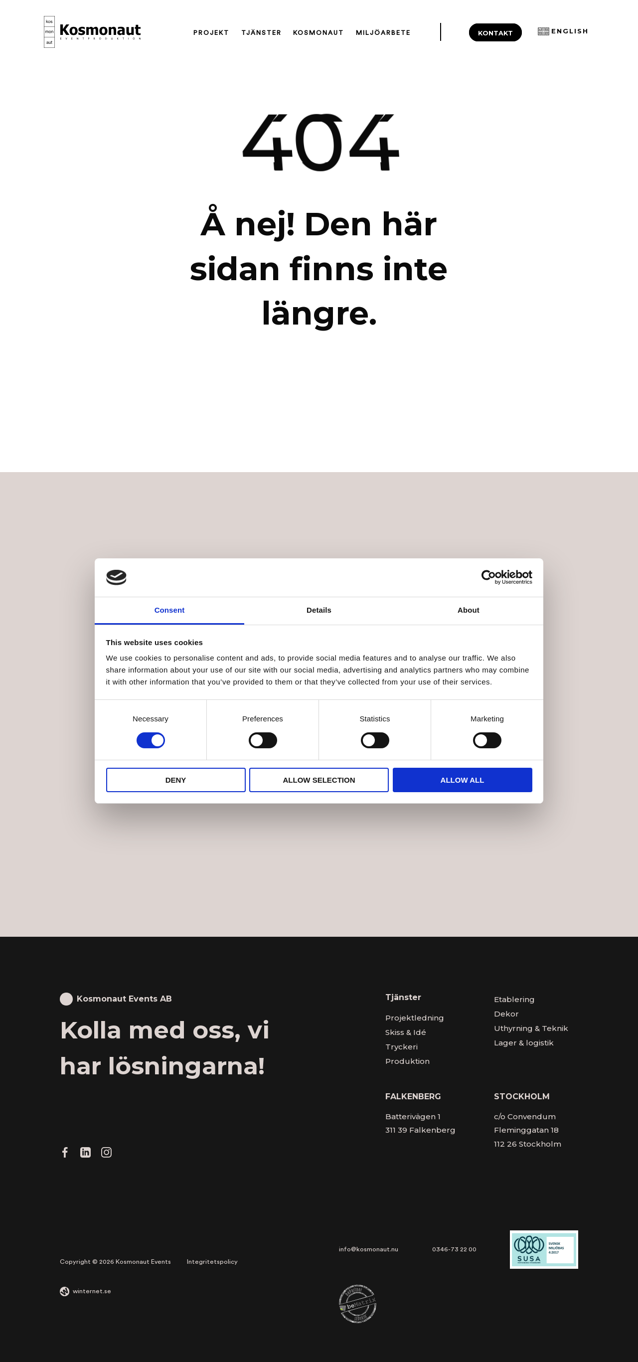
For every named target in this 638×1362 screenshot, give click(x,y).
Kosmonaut (318, 33)
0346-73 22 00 (454, 1249)
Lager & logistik (524, 1042)
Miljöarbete (383, 33)
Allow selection (319, 780)
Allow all (462, 780)
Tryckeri (401, 1046)
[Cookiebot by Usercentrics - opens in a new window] (488, 577)
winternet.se (92, 1291)
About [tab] (468, 610)
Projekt (211, 33)
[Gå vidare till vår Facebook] (65, 1155)
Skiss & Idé (405, 1032)
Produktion (407, 1061)
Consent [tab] (170, 610)
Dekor (506, 1014)
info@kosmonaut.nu (368, 1249)
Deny (175, 780)
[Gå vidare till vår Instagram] (106, 1155)
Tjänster (261, 33)
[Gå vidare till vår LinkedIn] (85, 1155)
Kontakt (495, 32)
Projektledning (414, 1017)
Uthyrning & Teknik (531, 1028)
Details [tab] (319, 610)
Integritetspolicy (212, 1262)
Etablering (514, 999)
